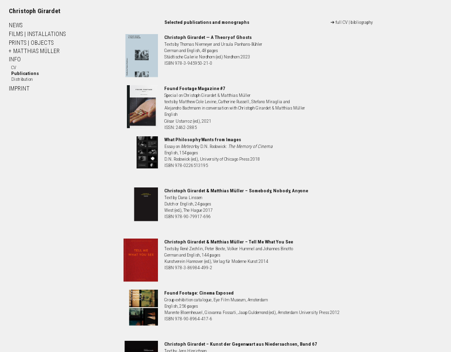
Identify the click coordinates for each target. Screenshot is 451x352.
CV (13, 67)
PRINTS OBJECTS (31, 42)
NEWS (15, 25)
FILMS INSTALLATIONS (37, 34)
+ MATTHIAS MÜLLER (34, 51)
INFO (15, 59)
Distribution (22, 79)
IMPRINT (19, 88)
